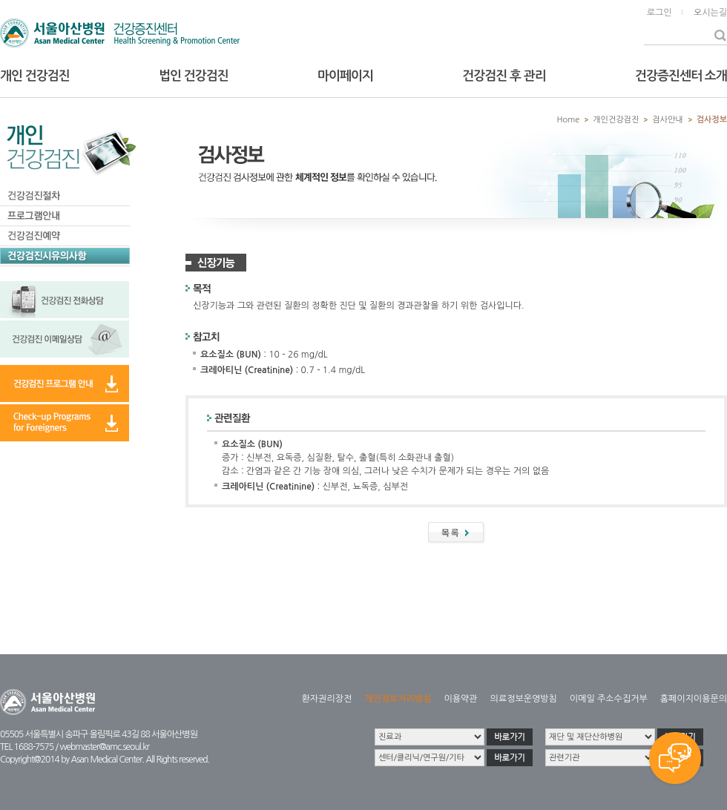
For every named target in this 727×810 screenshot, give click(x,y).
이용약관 (460, 698)
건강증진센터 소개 (681, 76)
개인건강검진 (616, 120)
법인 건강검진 (193, 76)
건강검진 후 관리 (503, 76)
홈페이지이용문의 (693, 698)
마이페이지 (345, 76)
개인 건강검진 (35, 76)
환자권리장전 (327, 698)
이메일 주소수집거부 (609, 698)
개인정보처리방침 (397, 698)
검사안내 (667, 120)
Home (568, 120)
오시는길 (710, 12)
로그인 (659, 12)
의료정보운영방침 (523, 698)
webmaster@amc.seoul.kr (103, 746)
